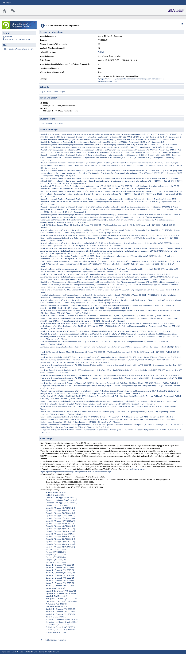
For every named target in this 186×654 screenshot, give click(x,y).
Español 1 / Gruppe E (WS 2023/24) (60, 518)
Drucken (8, 37)
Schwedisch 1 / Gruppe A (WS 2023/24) (62, 619)
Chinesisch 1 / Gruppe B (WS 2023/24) (61, 500)
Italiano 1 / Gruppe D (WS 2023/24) (60, 573)
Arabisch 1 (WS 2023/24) (56, 492)
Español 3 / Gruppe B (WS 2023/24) (60, 539)
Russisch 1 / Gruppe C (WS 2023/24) (60, 614)
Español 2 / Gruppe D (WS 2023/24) (60, 534)
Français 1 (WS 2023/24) (56, 549)
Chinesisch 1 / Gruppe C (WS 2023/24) (61, 503)
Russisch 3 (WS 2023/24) (56, 617)
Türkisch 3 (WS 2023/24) (56, 632)
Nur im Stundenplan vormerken (17, 39)
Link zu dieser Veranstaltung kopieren (19, 49)
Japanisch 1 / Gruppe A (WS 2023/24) (61, 591)
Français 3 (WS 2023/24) (56, 555)
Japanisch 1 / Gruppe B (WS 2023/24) (61, 594)
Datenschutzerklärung (28, 652)
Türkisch (101, 52)
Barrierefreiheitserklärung (49, 652)
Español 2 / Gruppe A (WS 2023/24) (60, 526)
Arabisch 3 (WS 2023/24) (56, 495)
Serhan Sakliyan (59, 92)
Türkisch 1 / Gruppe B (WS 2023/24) (60, 630)
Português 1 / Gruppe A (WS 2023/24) (61, 599)
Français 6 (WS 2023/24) (56, 562)
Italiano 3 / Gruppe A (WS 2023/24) (60, 583)
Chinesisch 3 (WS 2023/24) (57, 505)
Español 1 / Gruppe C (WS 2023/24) (60, 513)
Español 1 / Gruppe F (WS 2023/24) (60, 521)
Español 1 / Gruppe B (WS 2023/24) (60, 511)
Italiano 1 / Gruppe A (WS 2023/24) (60, 565)
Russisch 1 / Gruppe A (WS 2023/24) (60, 609)
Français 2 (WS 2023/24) (56, 552)
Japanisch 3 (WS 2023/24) (56, 596)
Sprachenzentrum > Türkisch (51, 123)
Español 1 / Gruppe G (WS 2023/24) (60, 524)
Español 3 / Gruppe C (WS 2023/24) (60, 542)
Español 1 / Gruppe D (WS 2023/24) (60, 516)
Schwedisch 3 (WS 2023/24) (57, 625)
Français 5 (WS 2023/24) (56, 560)
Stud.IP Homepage (176, 10)
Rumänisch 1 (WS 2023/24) (57, 606)
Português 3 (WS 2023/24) (56, 604)
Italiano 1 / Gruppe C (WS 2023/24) (60, 570)
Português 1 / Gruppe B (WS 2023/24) (61, 601)
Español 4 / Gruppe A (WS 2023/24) (60, 544)
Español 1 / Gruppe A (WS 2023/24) (60, 508)
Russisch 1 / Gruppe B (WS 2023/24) (60, 612)
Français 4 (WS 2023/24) (56, 557)
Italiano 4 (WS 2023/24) (55, 588)
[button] (182, 24)
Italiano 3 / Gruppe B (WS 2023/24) (60, 586)
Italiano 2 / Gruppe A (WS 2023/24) (60, 575)
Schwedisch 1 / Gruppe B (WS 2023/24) (62, 622)
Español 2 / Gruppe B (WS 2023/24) (60, 529)
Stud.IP (15, 652)
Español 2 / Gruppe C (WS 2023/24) (60, 531)
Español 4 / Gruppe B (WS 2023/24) (60, 547)
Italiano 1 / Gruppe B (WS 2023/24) (60, 568)
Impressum (5, 652)
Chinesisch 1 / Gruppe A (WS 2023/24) (61, 498)
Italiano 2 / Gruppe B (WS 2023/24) (60, 578)
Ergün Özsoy (45, 92)
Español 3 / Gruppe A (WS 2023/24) (60, 536)
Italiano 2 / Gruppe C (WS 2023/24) (60, 581)
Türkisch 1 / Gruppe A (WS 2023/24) (60, 627)
